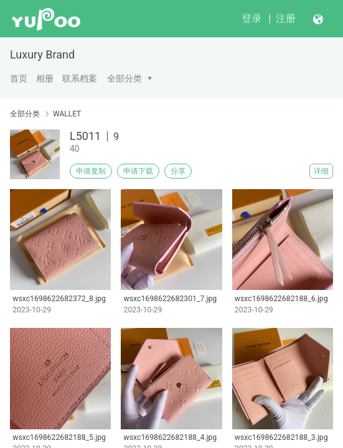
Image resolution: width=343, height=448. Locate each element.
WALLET (67, 114)
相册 (45, 78)
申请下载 (138, 171)
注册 (286, 18)
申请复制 (91, 171)
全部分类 (124, 78)
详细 (321, 171)
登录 (251, 18)
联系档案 (79, 78)
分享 (178, 171)
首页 (18, 78)
